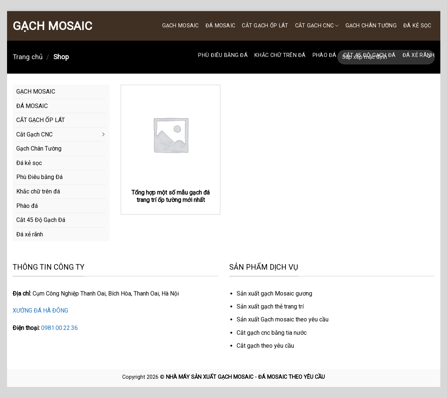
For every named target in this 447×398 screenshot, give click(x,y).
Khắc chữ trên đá (280, 55)
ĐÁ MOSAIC (221, 26)
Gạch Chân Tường (371, 26)
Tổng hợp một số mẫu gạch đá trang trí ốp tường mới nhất (170, 196)
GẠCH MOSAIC (52, 26)
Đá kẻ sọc (417, 26)
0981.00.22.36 (59, 327)
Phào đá (325, 55)
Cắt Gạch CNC (317, 25)
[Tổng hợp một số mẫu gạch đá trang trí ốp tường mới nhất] (170, 134)
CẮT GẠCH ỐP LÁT (265, 26)
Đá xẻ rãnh (419, 55)
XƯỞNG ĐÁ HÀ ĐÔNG (40, 310)
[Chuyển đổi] (103, 135)
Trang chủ (28, 57)
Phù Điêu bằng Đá (223, 55)
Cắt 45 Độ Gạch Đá (369, 55)
